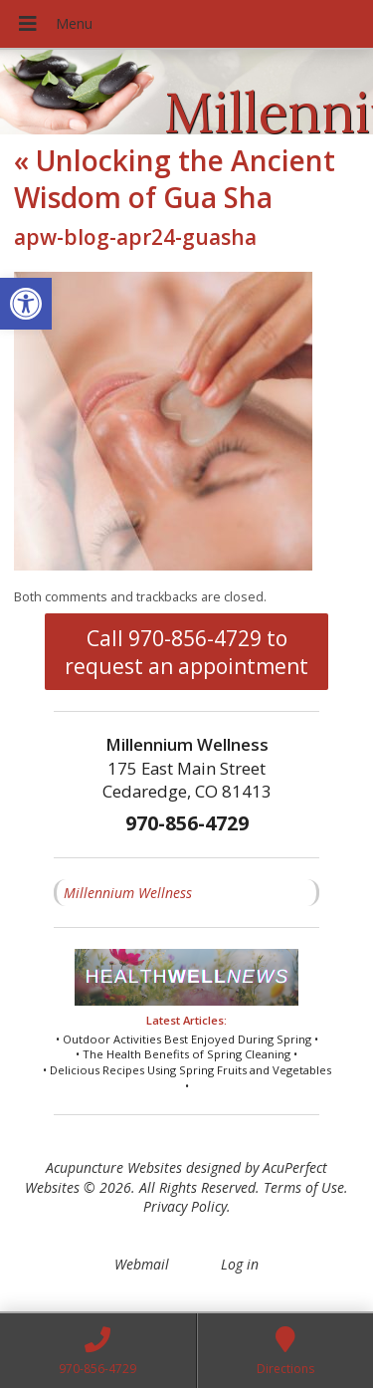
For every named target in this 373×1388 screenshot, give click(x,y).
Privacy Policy (185, 1206)
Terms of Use (304, 1187)
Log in (240, 1264)
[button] (26, 304)
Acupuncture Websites (114, 1167)
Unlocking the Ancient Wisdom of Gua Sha (174, 178)
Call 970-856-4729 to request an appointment (186, 652)
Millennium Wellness (128, 892)
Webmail (141, 1264)
